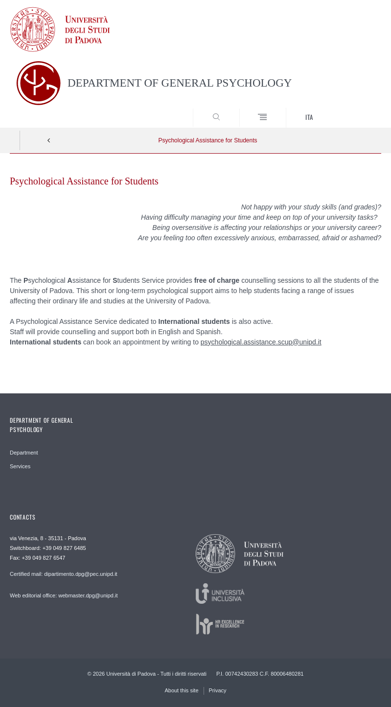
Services (20, 466)
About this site (181, 690)
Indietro (49, 140)
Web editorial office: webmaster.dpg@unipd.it (64, 595)
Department (24, 453)
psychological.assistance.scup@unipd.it (261, 342)
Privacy (218, 690)
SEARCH (355, 109)
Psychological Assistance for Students (207, 140)
